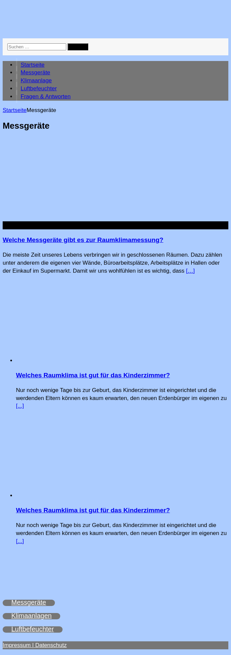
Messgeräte (35, 72)
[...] (20, 406)
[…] (190, 271)
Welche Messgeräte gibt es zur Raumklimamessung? (83, 239)
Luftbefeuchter (39, 88)
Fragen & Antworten (46, 96)
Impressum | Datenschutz (35, 645)
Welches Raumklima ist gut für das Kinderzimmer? (93, 375)
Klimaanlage (36, 80)
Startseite (33, 65)
